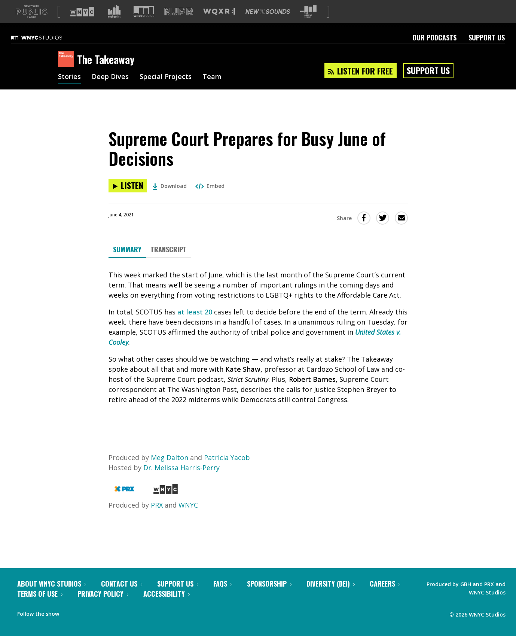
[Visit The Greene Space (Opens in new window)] (308, 23)
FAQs (222, 595)
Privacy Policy (102, 606)
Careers (385, 595)
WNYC (188, 516)
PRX (157, 516)
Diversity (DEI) (330, 595)
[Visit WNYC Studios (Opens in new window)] (144, 23)
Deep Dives (110, 89)
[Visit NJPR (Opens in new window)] (178, 24)
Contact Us (121, 595)
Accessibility (166, 606)
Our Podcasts (434, 49)
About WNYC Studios (51, 595)
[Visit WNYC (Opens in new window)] (82, 23)
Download (170, 197)
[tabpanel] (258, 349)
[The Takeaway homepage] (67, 71)
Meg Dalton (169, 469)
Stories (69, 89)
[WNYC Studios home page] (46, 49)
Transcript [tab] (168, 261)
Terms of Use (39, 606)
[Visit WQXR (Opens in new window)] (219, 23)
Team (212, 89)
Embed (210, 197)
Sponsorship (269, 595)
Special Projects (166, 89)
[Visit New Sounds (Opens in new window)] (267, 23)
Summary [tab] (127, 261)
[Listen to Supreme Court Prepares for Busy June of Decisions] (128, 197)
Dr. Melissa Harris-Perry (181, 479)
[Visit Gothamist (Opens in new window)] (114, 23)
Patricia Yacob (227, 469)
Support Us (486, 49)
